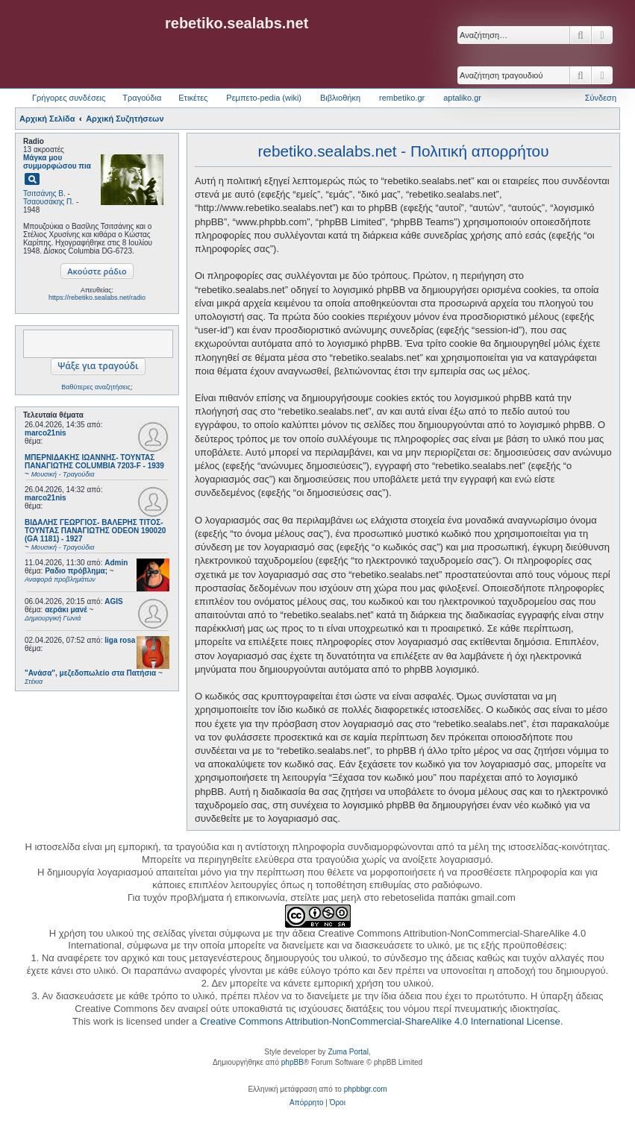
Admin (116, 563)
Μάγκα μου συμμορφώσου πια (57, 162)
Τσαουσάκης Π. (48, 202)
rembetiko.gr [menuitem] (402, 97)
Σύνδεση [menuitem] (600, 97)
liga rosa (119, 640)
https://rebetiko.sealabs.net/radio (97, 297)
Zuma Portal (348, 1052)
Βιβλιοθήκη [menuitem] (340, 97)
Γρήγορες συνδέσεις (68, 97)
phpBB (292, 1062)
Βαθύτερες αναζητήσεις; (96, 387)
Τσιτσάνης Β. (44, 193)
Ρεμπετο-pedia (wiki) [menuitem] (263, 97)
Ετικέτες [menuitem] (192, 97)
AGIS (113, 601)
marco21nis (45, 433)
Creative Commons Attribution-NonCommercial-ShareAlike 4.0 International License (380, 1021)
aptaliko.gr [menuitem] (462, 97)
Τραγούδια (141, 97)
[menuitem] (306, 1103)
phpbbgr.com (365, 1089)
